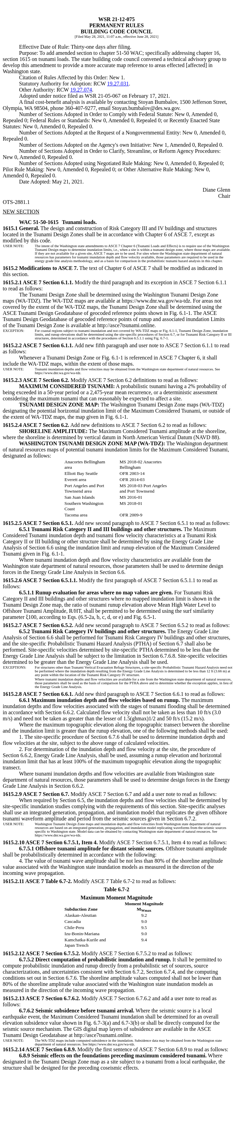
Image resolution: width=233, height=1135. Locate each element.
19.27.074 (81, 90)
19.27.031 (118, 83)
